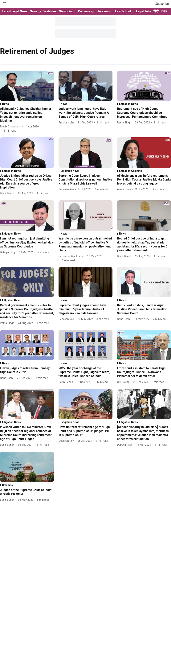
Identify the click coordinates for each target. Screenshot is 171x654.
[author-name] (11, 127)
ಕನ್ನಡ (164, 11)
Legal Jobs (143, 11)
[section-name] (27, 103)
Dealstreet (50, 11)
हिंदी (155, 11)
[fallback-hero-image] (27, 86)
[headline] (27, 115)
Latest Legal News (14, 11)
